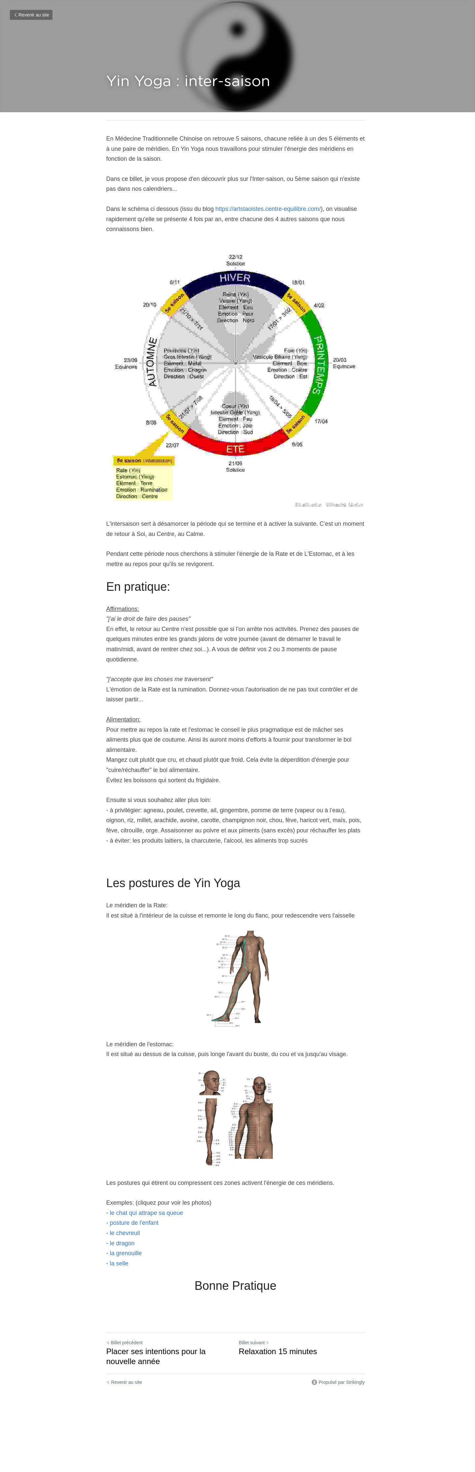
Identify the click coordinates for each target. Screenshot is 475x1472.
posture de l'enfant (134, 1217)
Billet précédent (124, 1336)
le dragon (121, 1237)
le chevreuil (126, 1227)
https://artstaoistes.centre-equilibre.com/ (268, 209)
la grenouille (126, 1247)
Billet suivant (256, 1336)
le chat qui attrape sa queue (146, 1207)
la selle (119, 1257)
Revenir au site (31, 14)
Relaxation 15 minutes (280, 1345)
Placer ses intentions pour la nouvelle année (156, 1350)
